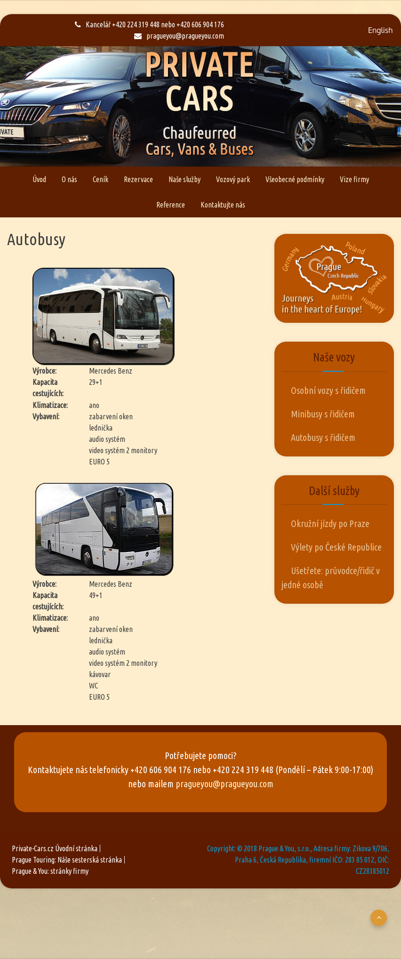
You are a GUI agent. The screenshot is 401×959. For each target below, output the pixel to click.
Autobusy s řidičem (323, 437)
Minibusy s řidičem (323, 413)
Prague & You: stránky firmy (50, 871)
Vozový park (233, 179)
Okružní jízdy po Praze (330, 523)
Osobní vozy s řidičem (328, 390)
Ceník (100, 179)
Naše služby (184, 179)
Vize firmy (354, 179)
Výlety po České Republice (336, 547)
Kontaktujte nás (222, 204)
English (380, 30)
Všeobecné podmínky (294, 179)
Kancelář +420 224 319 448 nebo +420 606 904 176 (149, 24)
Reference (170, 204)
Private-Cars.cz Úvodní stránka (54, 848)
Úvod (39, 179)
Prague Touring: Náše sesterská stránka (67, 859)
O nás (69, 179)
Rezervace (138, 179)
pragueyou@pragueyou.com (179, 36)
